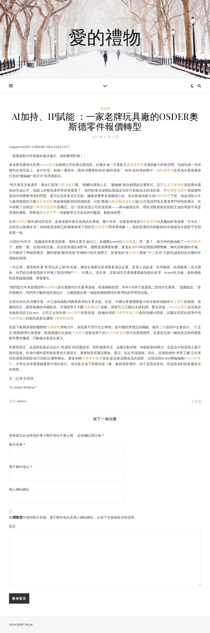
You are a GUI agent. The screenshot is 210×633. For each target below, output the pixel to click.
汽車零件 (78, 332)
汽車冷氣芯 (66, 184)
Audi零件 (50, 287)
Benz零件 (73, 312)
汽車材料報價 (63, 318)
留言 (12, 526)
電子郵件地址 (20, 466)
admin (21, 401)
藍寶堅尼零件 (177, 190)
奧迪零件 (46, 212)
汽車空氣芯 (17, 318)
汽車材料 (53, 327)
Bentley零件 (178, 307)
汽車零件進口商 (127, 312)
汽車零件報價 (92, 358)
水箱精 (127, 241)
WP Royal (26, 624)
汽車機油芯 (92, 307)
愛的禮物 (105, 37)
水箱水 (134, 252)
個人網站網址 (19, 489)
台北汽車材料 (174, 184)
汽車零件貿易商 (45, 207)
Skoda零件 (47, 164)
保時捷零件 (164, 170)
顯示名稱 (17, 444)
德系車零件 (135, 164)
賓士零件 (177, 301)
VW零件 (22, 221)
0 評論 (196, 401)
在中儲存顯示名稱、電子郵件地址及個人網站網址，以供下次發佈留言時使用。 (73, 517)
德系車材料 (44, 201)
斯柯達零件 (148, 221)
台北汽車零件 (116, 332)
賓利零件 (194, 241)
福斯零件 (101, 227)
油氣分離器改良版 (121, 201)
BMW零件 (162, 195)
